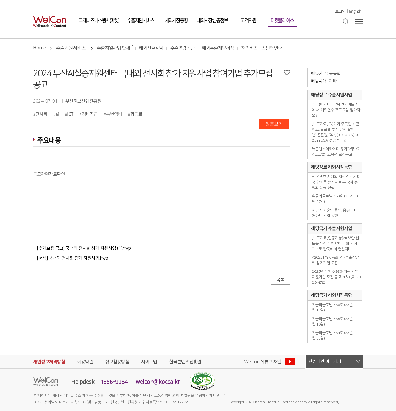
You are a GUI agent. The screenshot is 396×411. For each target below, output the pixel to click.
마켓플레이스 (282, 27)
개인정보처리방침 (49, 361)
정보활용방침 (117, 361)
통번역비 (114, 114)
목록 (280, 279)
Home (39, 48)
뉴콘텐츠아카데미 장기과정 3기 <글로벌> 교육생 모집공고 (336, 152)
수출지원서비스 (140, 27)
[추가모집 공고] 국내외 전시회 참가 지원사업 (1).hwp (84, 248)
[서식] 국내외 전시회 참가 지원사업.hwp (72, 258)
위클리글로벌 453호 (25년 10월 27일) (335, 199)
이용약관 (85, 361)
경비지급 (90, 114)
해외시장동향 (176, 27)
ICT (70, 114)
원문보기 (274, 124)
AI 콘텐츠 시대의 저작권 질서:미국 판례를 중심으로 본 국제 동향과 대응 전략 (336, 182)
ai (57, 114)
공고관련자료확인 (49, 173)
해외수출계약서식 (218, 48)
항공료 (136, 114)
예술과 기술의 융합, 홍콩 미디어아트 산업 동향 (335, 213)
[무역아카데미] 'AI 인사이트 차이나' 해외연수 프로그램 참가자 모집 (336, 110)
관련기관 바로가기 (324, 361)
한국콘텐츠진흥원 (185, 361)
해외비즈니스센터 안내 (261, 48)
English (355, 18)
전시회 (41, 114)
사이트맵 (149, 361)
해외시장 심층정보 (212, 27)
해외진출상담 (151, 48)
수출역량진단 (182, 48)
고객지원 (248, 27)
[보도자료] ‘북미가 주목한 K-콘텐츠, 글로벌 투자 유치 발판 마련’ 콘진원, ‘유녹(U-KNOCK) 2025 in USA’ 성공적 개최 (335, 132)
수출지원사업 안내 (113, 48)
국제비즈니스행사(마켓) (99, 27)
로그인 (340, 18)
